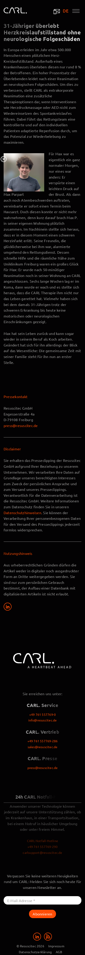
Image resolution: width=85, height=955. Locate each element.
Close (4, 159)
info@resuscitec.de (42, 720)
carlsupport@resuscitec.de (42, 852)
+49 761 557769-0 (42, 714)
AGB (59, 952)
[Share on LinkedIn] (8, 607)
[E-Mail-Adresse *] (42, 900)
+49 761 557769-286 (42, 741)
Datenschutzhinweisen (22, 512)
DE (66, 11)
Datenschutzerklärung (35, 952)
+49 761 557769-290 (42, 847)
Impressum (56, 946)
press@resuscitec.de (21, 425)
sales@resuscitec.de (43, 747)
